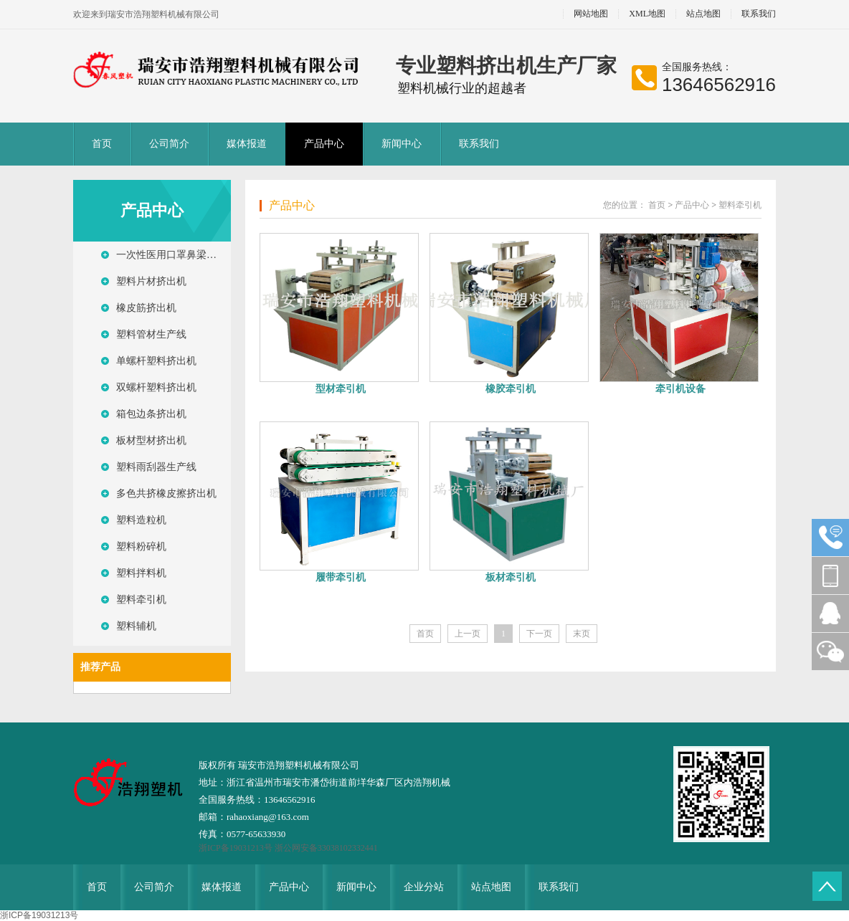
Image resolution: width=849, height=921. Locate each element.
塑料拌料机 (141, 573)
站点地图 (703, 14)
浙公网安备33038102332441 (326, 848)
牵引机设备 (680, 388)
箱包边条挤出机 (151, 414)
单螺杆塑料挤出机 (156, 360)
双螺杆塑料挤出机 (156, 387)
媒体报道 (247, 143)
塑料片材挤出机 (151, 281)
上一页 (467, 634)
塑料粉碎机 (141, 546)
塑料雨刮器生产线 (156, 467)
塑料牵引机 (141, 599)
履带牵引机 (341, 577)
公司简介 (169, 143)
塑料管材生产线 (151, 334)
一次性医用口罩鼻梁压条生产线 (173, 254)
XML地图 (647, 14)
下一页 (539, 634)
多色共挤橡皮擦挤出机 (166, 493)
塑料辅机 (136, 626)
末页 (581, 634)
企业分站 (424, 887)
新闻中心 (401, 143)
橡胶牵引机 (510, 388)
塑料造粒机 (141, 520)
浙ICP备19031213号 (237, 848)
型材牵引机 (341, 388)
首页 (102, 143)
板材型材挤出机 (151, 440)
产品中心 (324, 143)
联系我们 (758, 14)
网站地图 (591, 14)
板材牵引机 (510, 577)
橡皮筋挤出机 (146, 307)
